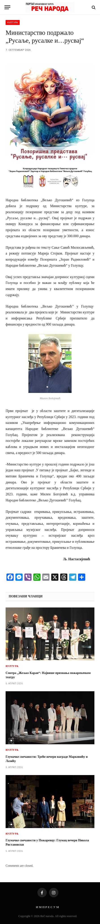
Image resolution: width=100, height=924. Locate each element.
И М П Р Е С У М (47, 907)
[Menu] (7, 7)
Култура (12, 22)
